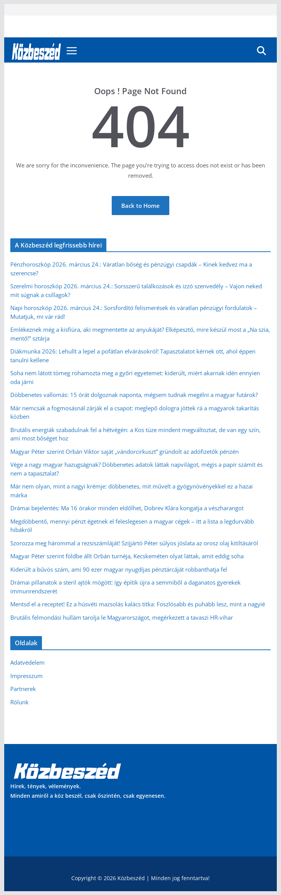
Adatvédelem (27, 662)
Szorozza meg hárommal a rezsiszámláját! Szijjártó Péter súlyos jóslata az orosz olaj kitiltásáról (134, 543)
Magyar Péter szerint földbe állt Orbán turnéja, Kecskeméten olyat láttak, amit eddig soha (127, 556)
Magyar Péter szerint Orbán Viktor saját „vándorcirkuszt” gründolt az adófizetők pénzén (124, 451)
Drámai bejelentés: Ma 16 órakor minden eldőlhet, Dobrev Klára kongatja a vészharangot (127, 508)
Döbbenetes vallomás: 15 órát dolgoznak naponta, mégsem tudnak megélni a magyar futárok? (134, 394)
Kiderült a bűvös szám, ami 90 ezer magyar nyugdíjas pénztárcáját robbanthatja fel (118, 569)
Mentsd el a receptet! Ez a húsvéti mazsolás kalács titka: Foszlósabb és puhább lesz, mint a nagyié (137, 604)
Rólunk (19, 702)
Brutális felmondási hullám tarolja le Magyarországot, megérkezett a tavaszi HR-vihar (121, 617)
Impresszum (26, 676)
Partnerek (23, 689)
